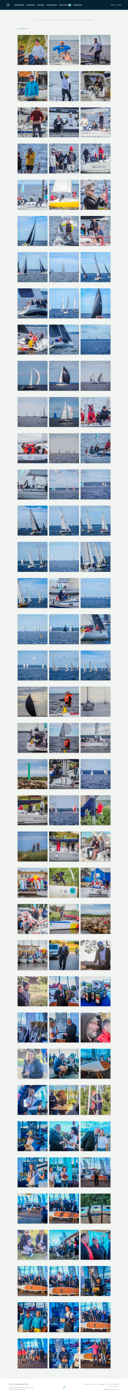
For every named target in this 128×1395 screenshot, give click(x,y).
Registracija (52, 5)
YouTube (86, 1384)
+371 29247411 (114, 1387)
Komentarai (19, 5)
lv (115, 5)
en (120, 5)
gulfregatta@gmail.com (111, 1389)
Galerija (40, 5)
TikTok (109, 1384)
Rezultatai (65, 5)
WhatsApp (115, 1384)
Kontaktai (77, 5)
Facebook (94, 1384)
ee (112, 5)
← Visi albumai (22, 28)
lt (117, 5)
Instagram (101, 1384)
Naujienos (31, 5)
